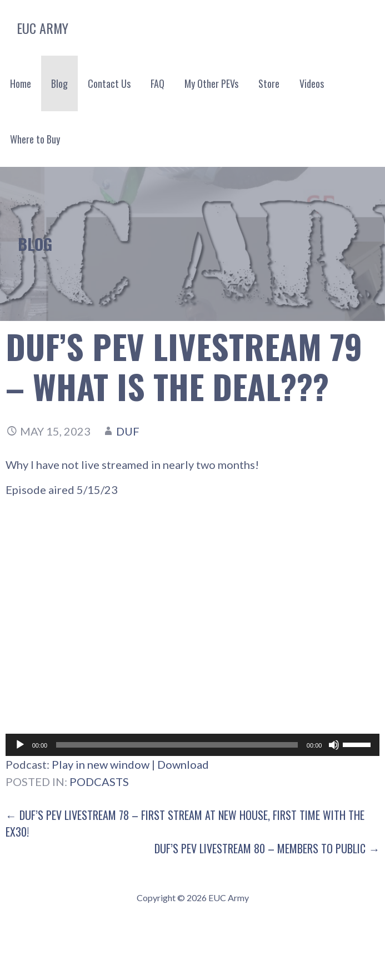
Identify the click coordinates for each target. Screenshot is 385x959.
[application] (193, 745)
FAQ (157, 83)
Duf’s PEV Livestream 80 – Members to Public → (266, 848)
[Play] (20, 744)
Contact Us (109, 83)
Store (268, 83)
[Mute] (333, 744)
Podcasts (99, 781)
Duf (127, 431)
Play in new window (100, 764)
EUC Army (42, 28)
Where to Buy (35, 139)
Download (183, 764)
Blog (59, 83)
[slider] (177, 745)
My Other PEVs (211, 83)
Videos (311, 83)
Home (20, 83)
